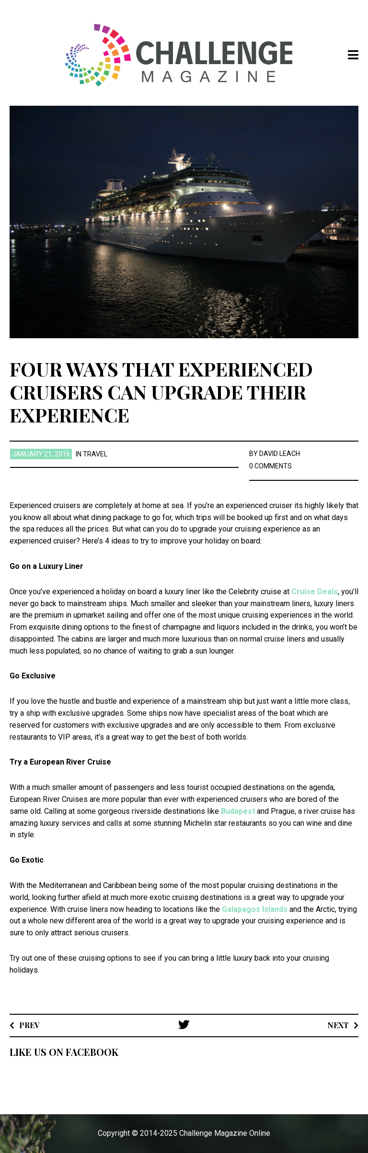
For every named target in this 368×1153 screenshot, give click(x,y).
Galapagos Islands (255, 909)
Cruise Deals (314, 591)
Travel (95, 454)
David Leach (279, 453)
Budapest (237, 811)
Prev (29, 1025)
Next (338, 1025)
